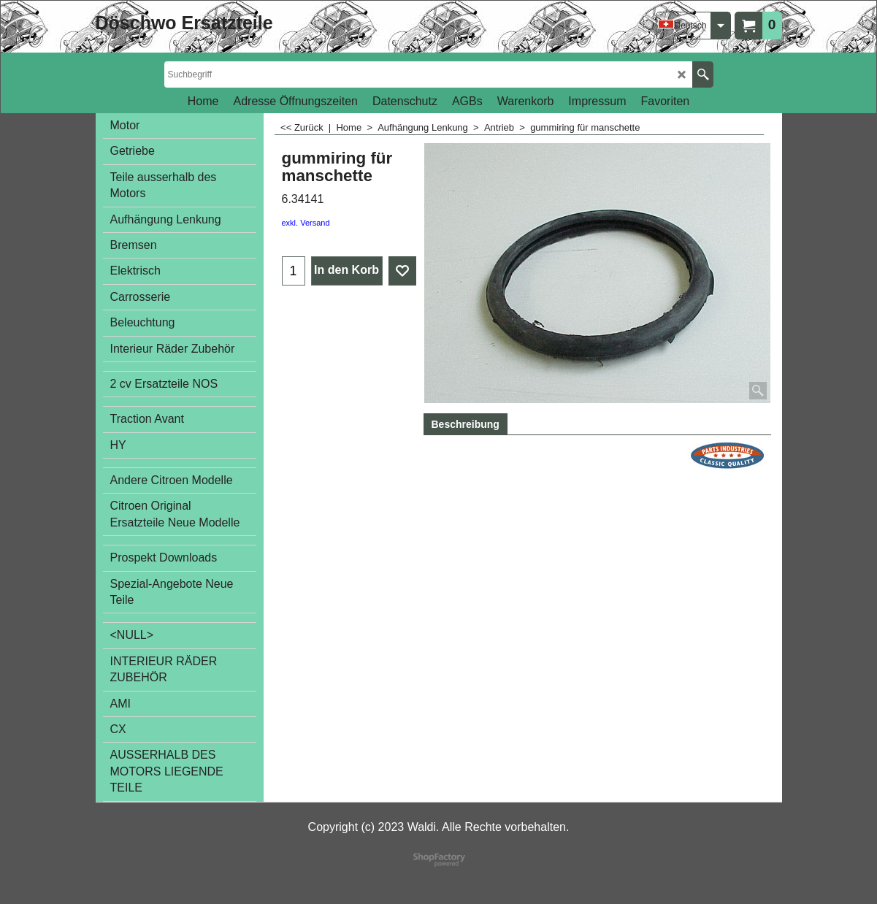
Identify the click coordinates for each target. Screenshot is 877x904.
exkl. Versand (306, 222)
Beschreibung (465, 424)
